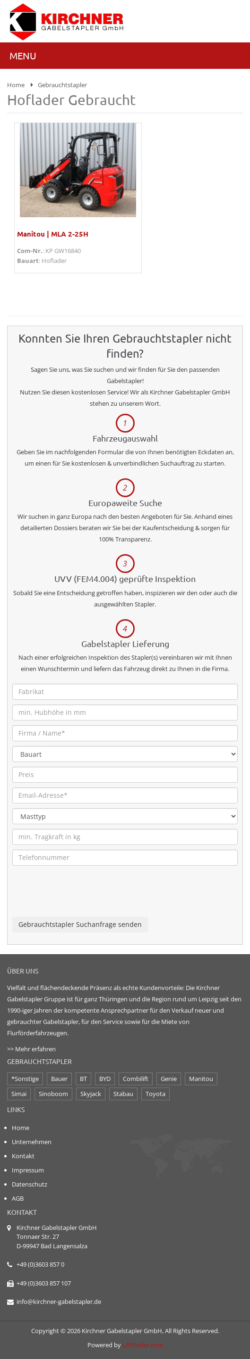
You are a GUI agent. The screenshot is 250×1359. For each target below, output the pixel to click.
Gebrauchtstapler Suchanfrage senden (80, 924)
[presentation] (84, 898)
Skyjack (90, 1093)
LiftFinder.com (142, 1345)
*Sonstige (25, 1078)
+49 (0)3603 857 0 (40, 1264)
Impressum (28, 1170)
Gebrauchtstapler (62, 85)
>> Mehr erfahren (31, 1049)
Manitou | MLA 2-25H (52, 233)
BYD (105, 1078)
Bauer (59, 1078)
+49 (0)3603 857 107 (44, 1283)
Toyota (155, 1093)
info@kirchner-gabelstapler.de (59, 1301)
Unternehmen (32, 1142)
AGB (18, 1198)
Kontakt (23, 1156)
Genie (169, 1078)
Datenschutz (29, 1184)
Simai (18, 1093)
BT (83, 1078)
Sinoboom (53, 1093)
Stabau (123, 1093)
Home (16, 85)
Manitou (201, 1078)
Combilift (135, 1078)
